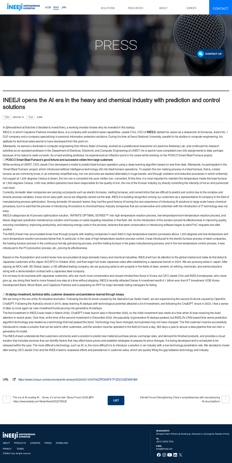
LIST (116, 400)
